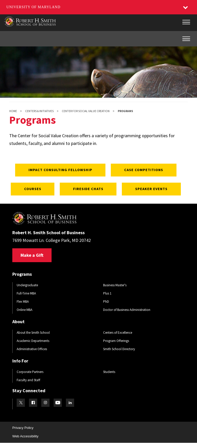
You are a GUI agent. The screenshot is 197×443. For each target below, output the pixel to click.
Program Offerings (116, 341)
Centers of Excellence (117, 332)
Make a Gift (32, 255)
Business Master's (114, 285)
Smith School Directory (119, 349)
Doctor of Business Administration (126, 310)
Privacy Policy (22, 428)
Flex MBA (23, 301)
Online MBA (24, 310)
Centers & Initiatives (39, 111)
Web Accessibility (25, 436)
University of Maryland (33, 7)
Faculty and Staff (28, 380)
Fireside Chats (88, 188)
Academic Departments (33, 341)
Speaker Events (151, 188)
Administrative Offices (32, 349)
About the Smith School (33, 332)
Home (13, 111)
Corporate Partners (30, 372)
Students (109, 372)
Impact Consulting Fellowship (60, 170)
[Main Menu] (186, 22)
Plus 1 (107, 293)
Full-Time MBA (26, 293)
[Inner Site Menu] (186, 38)
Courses (31, 188)
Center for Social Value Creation (86, 111)
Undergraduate (27, 285)
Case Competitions (143, 170)
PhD (106, 301)
